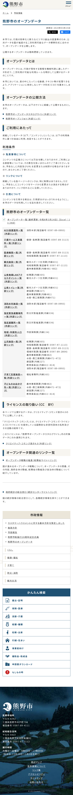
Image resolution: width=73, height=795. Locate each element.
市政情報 (18, 13)
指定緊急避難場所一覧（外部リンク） (13, 315)
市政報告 (12, 532)
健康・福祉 (12, 557)
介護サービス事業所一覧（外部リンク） (13, 243)
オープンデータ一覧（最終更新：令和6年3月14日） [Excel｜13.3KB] (38, 221)
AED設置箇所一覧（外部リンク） (13, 232)
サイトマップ (36, 778)
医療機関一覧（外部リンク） (13, 254)
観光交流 (12, 580)
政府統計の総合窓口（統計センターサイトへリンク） (31, 492)
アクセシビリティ (36, 774)
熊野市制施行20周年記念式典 (23, 537)
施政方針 (12, 527)
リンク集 (36, 770)
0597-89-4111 (21, 725)
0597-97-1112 (21, 741)
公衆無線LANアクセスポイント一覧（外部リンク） (13, 278)
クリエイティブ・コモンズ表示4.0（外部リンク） (29, 443)
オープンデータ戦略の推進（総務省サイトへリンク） (31, 460)
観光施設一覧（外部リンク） (13, 263)
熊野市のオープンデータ (20, 541)
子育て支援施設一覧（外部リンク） (13, 376)
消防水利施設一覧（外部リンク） (13, 305)
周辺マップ (36, 762)
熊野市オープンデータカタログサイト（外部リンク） (31, 114)
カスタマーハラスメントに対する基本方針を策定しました (36, 523)
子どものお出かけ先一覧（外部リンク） (13, 387)
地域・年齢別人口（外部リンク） (13, 333)
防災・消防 (12, 572)
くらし (10, 549)
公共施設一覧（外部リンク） (13, 343)
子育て (10, 565)
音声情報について (36, 766)
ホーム (6, 13)
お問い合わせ (36, 782)
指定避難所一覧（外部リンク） (12, 324)
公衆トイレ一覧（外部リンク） (13, 289)
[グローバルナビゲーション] (68, 4)
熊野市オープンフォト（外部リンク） (23, 118)
